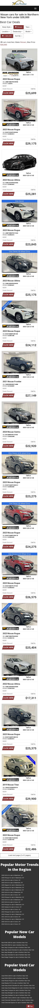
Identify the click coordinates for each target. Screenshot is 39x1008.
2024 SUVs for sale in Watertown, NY (12, 892)
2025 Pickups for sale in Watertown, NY (12, 887)
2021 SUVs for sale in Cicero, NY (10, 916)
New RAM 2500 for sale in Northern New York (14, 945)
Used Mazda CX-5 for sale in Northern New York (15, 983)
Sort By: (18, 36)
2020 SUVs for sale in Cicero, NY (10, 921)
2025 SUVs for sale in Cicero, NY (10, 880)
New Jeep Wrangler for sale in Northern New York (15, 952)
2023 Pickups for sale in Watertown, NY (12, 904)
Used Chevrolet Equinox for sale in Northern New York (16, 1002)
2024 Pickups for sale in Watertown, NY (12, 897)
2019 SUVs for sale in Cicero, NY (10, 924)
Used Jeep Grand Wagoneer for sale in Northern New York (18, 988)
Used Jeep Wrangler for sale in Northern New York (15, 993)
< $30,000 (7, 36)
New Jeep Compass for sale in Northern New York (15, 947)
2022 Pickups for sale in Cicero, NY (11, 912)
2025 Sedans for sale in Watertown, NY (12, 890)
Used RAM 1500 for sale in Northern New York (14, 975)
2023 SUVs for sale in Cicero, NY (10, 902)
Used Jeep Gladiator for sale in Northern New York (15, 995)
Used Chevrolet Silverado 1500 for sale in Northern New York (17, 1000)
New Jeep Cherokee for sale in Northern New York (15, 955)
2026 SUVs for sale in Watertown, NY (12, 875)
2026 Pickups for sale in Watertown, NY (12, 877)
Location (6, 31)
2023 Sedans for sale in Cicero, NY (11, 907)
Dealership (17, 31)
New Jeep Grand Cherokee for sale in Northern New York (17, 950)
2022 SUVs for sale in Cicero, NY (10, 909)
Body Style (7, 27)
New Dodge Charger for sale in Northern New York (15, 957)
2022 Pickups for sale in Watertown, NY (12, 914)
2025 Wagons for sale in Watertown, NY (12, 885)
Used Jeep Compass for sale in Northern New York (15, 990)
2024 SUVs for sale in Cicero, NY (10, 895)
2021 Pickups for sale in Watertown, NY (12, 919)
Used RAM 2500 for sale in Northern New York (14, 978)
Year (28, 27)
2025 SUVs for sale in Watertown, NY (12, 882)
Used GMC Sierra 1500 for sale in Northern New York (16, 997)
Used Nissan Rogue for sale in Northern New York (15, 980)
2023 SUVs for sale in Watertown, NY (12, 899)
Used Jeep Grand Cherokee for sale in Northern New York (18, 985)
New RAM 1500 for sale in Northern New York (14, 942)
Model (28, 31)
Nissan (18, 27)
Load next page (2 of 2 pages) (19, 855)
